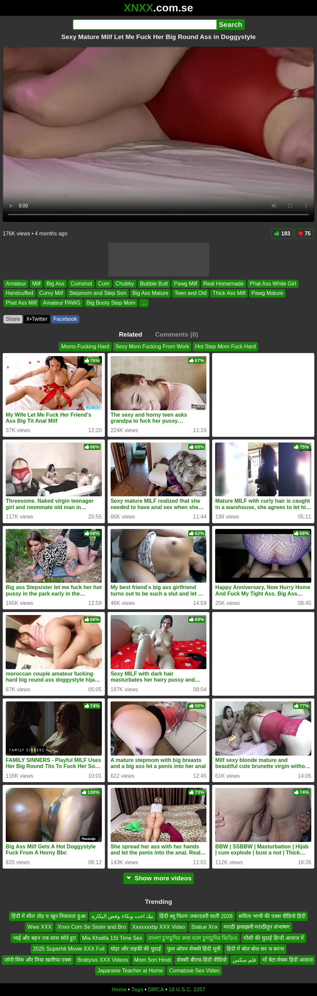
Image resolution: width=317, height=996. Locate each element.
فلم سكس (244, 960)
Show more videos (158, 878)
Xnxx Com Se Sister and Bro (91, 927)
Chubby (125, 283)
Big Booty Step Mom (111, 303)
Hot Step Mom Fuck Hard (225, 346)
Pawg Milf (185, 283)
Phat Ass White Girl (273, 283)
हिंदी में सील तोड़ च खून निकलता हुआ (48, 916)
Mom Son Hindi (152, 960)
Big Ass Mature (150, 293)
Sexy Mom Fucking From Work (152, 346)
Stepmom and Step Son (97, 293)
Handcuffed (19, 293)
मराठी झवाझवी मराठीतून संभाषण (256, 927)
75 (304, 233)
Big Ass (55, 283)
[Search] (145, 24)
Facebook (65, 319)
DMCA (156, 989)
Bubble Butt (154, 283)
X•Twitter (36, 319)
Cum (104, 283)
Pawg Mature (267, 293)
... (144, 303)
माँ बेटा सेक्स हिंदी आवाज (287, 960)
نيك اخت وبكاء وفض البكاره (123, 916)
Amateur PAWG (61, 303)
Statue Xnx (204, 927)
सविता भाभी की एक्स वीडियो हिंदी (272, 916)
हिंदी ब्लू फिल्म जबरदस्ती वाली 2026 (196, 916)
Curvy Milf (51, 293)
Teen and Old (190, 293)
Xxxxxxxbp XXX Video (158, 927)
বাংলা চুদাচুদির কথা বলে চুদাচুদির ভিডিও (192, 938)
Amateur (16, 283)
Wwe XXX (39, 927)
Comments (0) (176, 334)
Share (13, 319)
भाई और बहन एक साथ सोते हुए (44, 938)
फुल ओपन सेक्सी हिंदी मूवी (194, 949)
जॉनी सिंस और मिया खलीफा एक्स (37, 960)
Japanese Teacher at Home (130, 970)
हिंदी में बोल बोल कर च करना (255, 949)
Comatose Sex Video (194, 970)
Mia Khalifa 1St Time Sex (112, 938)
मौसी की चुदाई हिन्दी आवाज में (273, 938)
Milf (36, 283)
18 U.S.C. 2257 (187, 989)
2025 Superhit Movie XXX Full (69, 949)
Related (130, 334)
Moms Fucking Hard (85, 346)
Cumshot (81, 283)
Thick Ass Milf (228, 293)
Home (119, 989)
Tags (137, 989)
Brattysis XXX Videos (102, 960)
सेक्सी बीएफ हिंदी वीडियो (201, 960)
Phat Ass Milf (21, 303)
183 (282, 233)
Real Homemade (223, 283)
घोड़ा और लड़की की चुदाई (136, 949)
